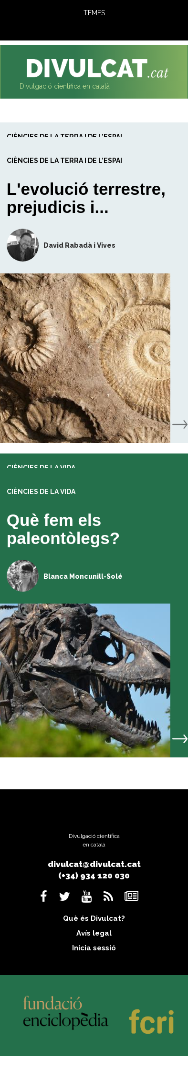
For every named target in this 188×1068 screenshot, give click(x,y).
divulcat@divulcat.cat (94, 864)
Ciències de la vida (41, 491)
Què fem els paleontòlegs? (63, 529)
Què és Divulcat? (94, 918)
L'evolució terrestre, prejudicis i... (86, 198)
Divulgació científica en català (65, 86)
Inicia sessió (94, 948)
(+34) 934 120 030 (94, 875)
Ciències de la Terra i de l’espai (64, 160)
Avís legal (94, 933)
